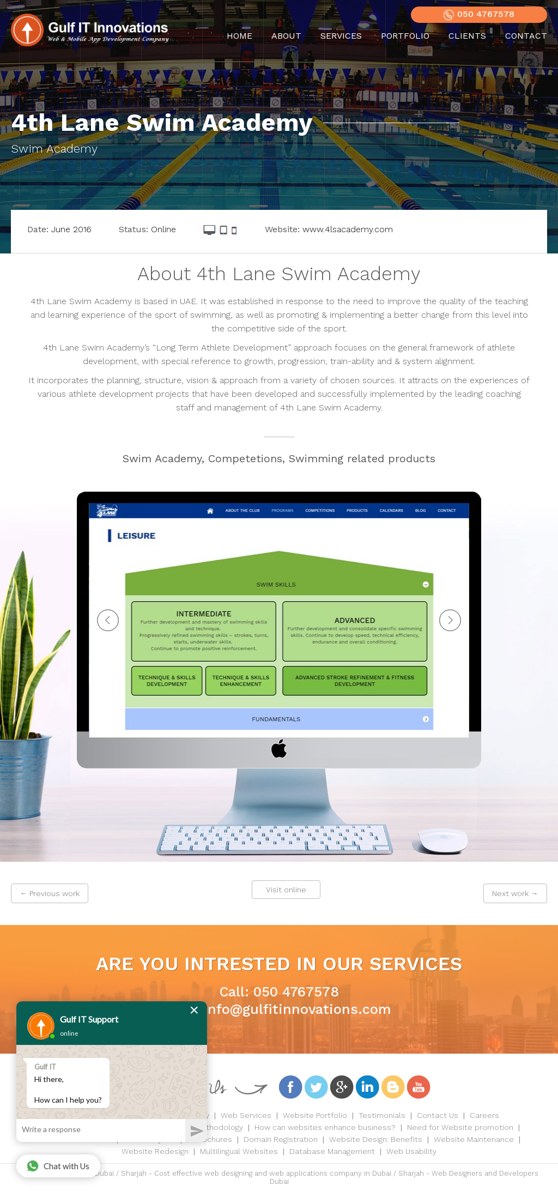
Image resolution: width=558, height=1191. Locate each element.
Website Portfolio (315, 1115)
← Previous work (50, 893)
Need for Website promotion (460, 1127)
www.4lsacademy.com (347, 229)
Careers (484, 1115)
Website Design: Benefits (375, 1139)
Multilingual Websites (239, 1151)
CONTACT (526, 36)
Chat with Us (57, 1166)
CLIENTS (467, 36)
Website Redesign (155, 1151)
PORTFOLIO (405, 36)
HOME (239, 36)
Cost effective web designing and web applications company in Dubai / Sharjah (289, 1173)
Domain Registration (281, 1139)
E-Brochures (209, 1139)
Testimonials (382, 1115)
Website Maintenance (474, 1139)
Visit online (286, 889)
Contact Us (437, 1115)
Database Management (332, 1151)
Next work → (515, 893)
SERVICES (341, 36)
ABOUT (286, 36)
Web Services (246, 1115)
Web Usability (411, 1151)
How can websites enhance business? (325, 1127)
